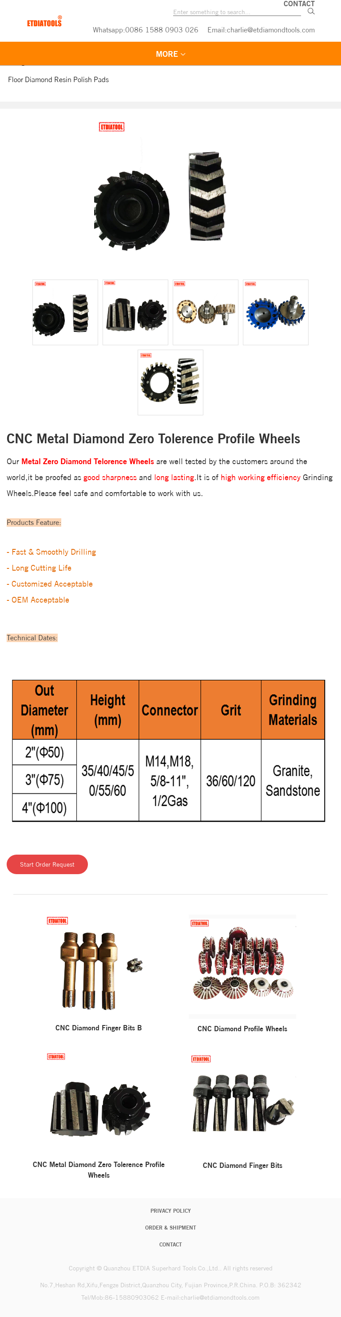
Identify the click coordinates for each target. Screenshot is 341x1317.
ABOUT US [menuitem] (186, 73)
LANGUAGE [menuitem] (250, 73)
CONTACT (170, 1244)
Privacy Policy (171, 1210)
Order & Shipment (170, 1227)
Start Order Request (47, 864)
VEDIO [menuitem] (289, 54)
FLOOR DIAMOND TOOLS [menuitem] (204, 54)
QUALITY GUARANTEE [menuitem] (106, 73)
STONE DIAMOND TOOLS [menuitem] (86, 54)
